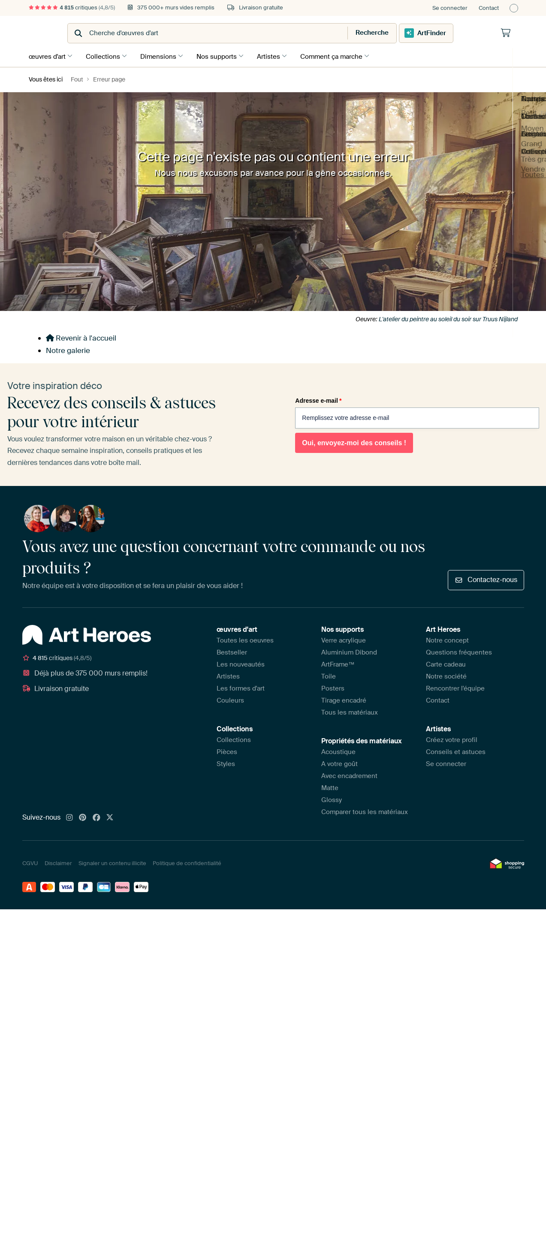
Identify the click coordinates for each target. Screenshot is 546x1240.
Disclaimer (58, 862)
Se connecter (450, 8)
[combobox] (252, 33)
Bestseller (232, 650)
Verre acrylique (343, 638)
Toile (328, 674)
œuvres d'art (47, 55)
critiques (72, 7)
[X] (110, 816)
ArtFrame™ (338, 662)
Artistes (277, 55)
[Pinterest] (82, 816)
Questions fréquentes (459, 650)
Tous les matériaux (349, 710)
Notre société (446, 674)
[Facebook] (96, 816)
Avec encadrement (349, 774)
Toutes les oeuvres (245, 638)
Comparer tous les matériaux (364, 810)
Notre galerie (68, 349)
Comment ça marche (342, 55)
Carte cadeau (446, 662)
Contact (489, 8)
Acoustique (338, 750)
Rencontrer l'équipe (455, 686)
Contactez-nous (486, 578)
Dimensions (163, 55)
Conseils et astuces (456, 750)
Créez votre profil (451, 738)
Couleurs (230, 698)
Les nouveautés (241, 662)
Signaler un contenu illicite (112, 862)
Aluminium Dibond (349, 650)
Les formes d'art (241, 686)
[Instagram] (69, 816)
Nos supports (223, 55)
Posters (332, 686)
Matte (329, 786)
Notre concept (447, 638)
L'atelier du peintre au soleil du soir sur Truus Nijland (448, 317)
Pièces (227, 750)
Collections (105, 55)
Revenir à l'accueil (81, 336)
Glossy (331, 798)
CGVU (30, 862)
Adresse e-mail (318, 399)
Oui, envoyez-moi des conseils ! (354, 441)
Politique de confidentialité (187, 862)
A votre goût (339, 762)
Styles (226, 762)
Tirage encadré (343, 698)
